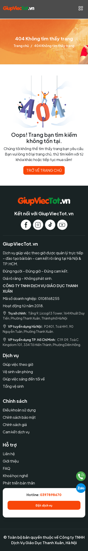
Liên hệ (9, 453)
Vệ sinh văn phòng (18, 371)
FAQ (6, 468)
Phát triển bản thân (19, 483)
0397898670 (50, 495)
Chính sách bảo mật (19, 417)
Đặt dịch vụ (44, 505)
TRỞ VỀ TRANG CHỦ (44, 170)
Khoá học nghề (15, 475)
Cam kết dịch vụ (16, 431)
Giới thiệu (11, 461)
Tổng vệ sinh (13, 386)
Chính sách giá (15, 424)
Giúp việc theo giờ (18, 364)
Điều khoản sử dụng (19, 410)
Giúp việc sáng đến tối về (24, 379)
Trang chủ (21, 46)
